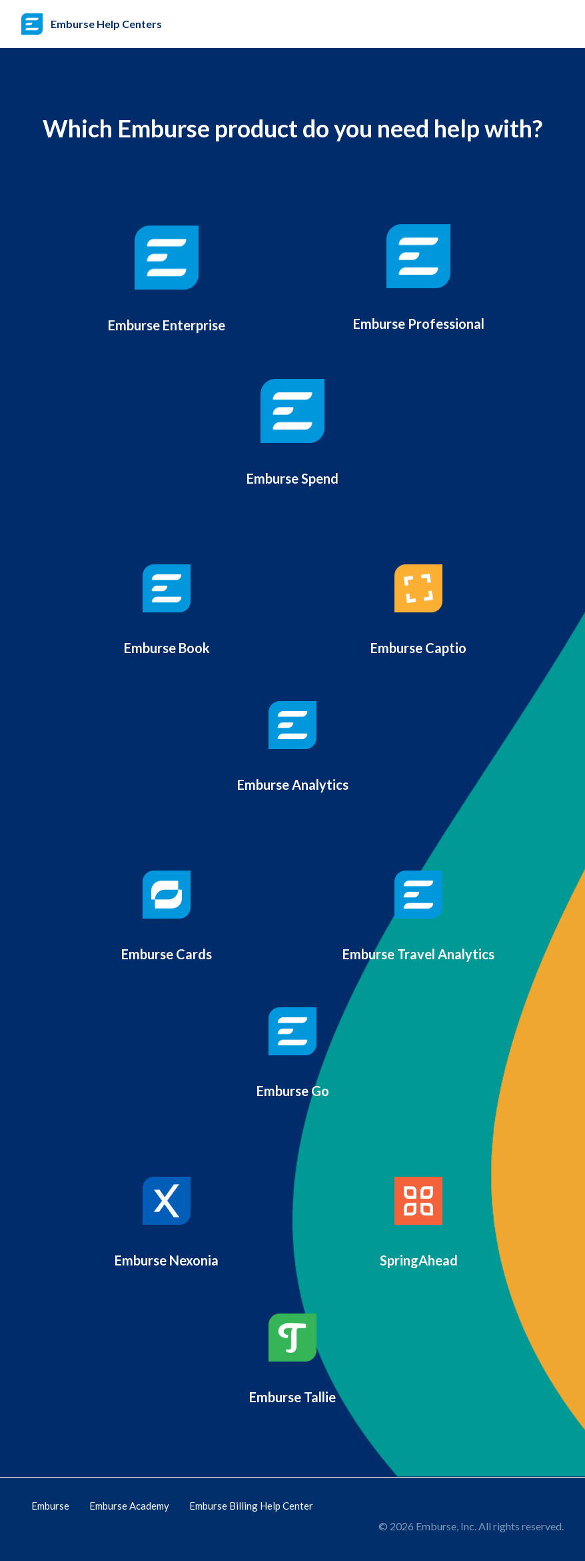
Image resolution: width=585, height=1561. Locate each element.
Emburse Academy (129, 1506)
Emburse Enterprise (166, 324)
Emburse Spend (292, 486)
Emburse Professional (418, 325)
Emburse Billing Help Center (251, 1506)
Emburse (50, 1506)
